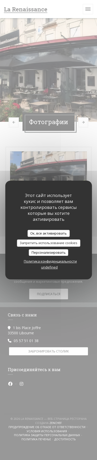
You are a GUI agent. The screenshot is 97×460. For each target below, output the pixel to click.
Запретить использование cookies (48, 242)
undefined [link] (49, 267)
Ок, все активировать (48, 233)
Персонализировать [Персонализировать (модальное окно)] (49, 252)
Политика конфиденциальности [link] (50, 261)
